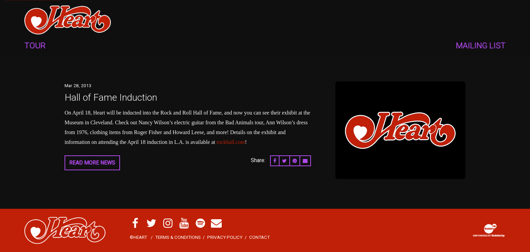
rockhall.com (231, 142)
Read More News (92, 162)
